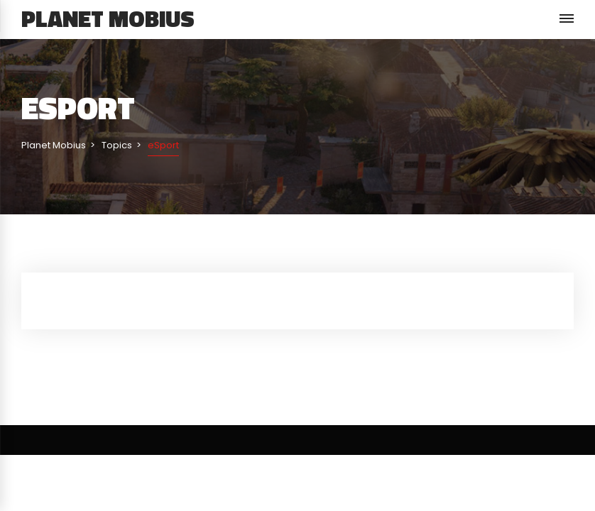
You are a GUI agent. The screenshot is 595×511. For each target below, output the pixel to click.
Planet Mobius (108, 18)
